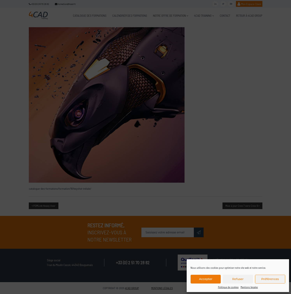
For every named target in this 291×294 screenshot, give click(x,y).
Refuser (238, 279)
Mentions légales (249, 287)
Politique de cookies (228, 287)
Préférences (270, 279)
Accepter (205, 279)
